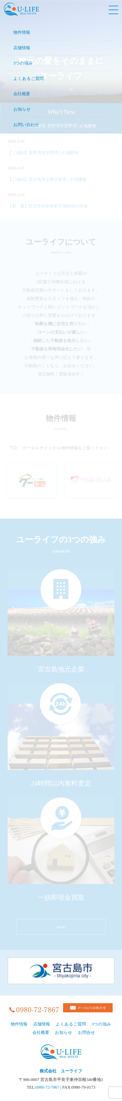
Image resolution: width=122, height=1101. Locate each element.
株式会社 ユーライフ (61, 1071)
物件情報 (21, 32)
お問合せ (86, 1032)
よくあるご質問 (28, 78)
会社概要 (21, 93)
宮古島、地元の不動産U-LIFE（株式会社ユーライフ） (21, 9)
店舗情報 (21, 47)
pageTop (115, 1076)
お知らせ (22, 109)
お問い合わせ (26, 124)
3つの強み (23, 63)
